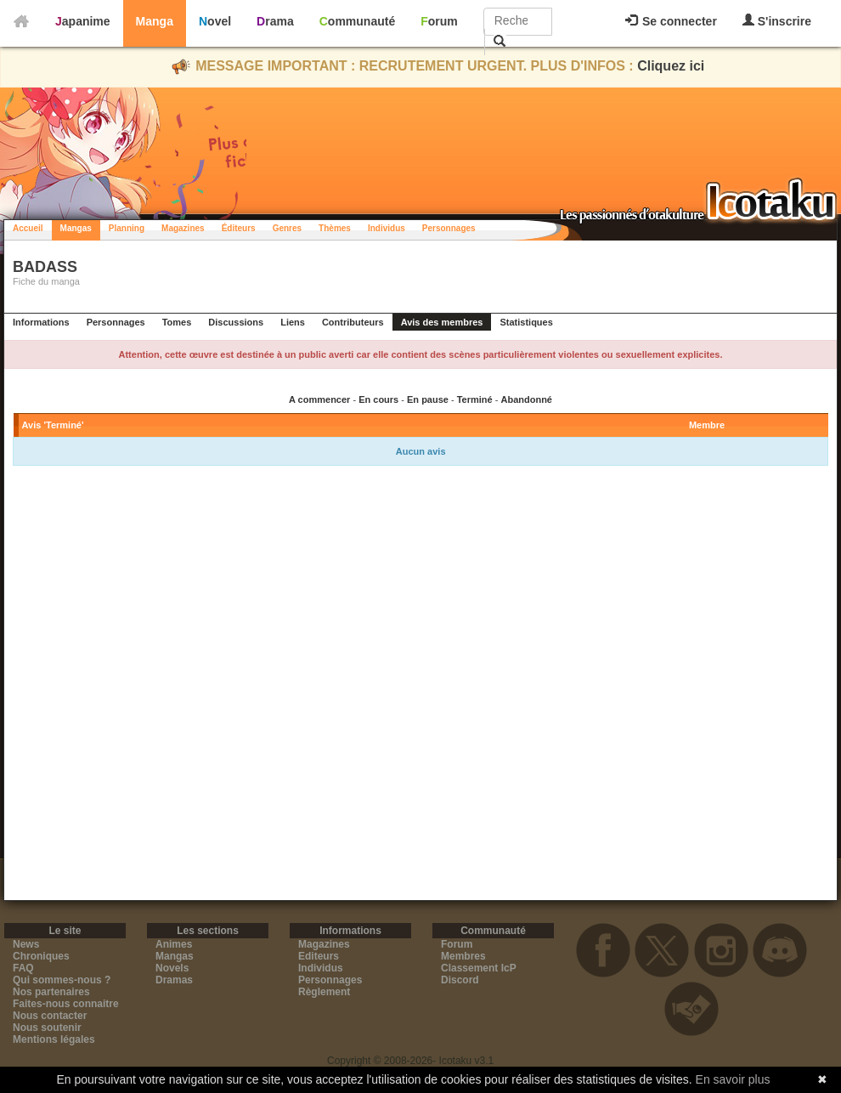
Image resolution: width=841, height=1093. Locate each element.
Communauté (357, 21)
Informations (41, 322)
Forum (439, 21)
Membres (463, 956)
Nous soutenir (47, 1028)
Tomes (177, 322)
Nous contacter (50, 1016)
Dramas (174, 980)
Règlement (324, 992)
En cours (378, 399)
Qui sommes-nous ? (61, 980)
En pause (428, 399)
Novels (172, 968)
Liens (292, 322)
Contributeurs (353, 322)
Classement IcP (478, 968)
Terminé (475, 399)
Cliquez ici (670, 66)
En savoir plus (733, 1079)
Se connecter (671, 21)
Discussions (235, 322)
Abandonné (526, 399)
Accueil (28, 228)
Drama (275, 21)
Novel (215, 21)
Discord (460, 980)
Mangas (76, 228)
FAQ (23, 968)
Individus (386, 228)
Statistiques (526, 322)
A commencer (319, 399)
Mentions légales (54, 1039)
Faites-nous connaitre (66, 1004)
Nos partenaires (51, 992)
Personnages (449, 228)
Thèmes (335, 228)
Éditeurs (239, 228)
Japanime (82, 21)
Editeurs (318, 956)
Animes (173, 944)
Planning (126, 228)
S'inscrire (776, 21)
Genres (287, 228)
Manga (154, 21)
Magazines (183, 228)
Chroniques (41, 956)
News (26, 944)
